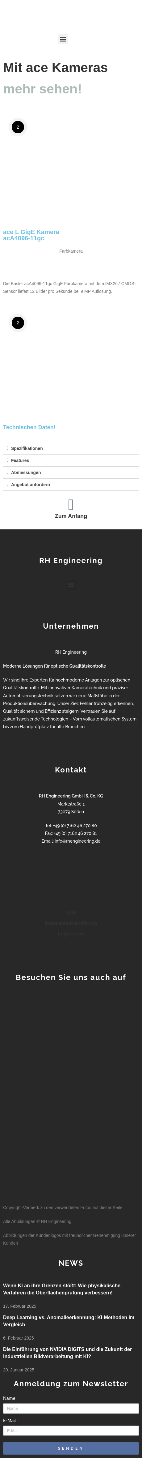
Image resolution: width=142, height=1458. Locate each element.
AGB (71, 913)
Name (9, 1398)
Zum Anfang (71, 516)
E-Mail (10, 1420)
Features (20, 460)
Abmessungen (26, 472)
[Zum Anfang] (71, 504)
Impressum (71, 934)
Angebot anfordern (30, 484)
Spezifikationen (27, 448)
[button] (63, 39)
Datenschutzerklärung (71, 923)
